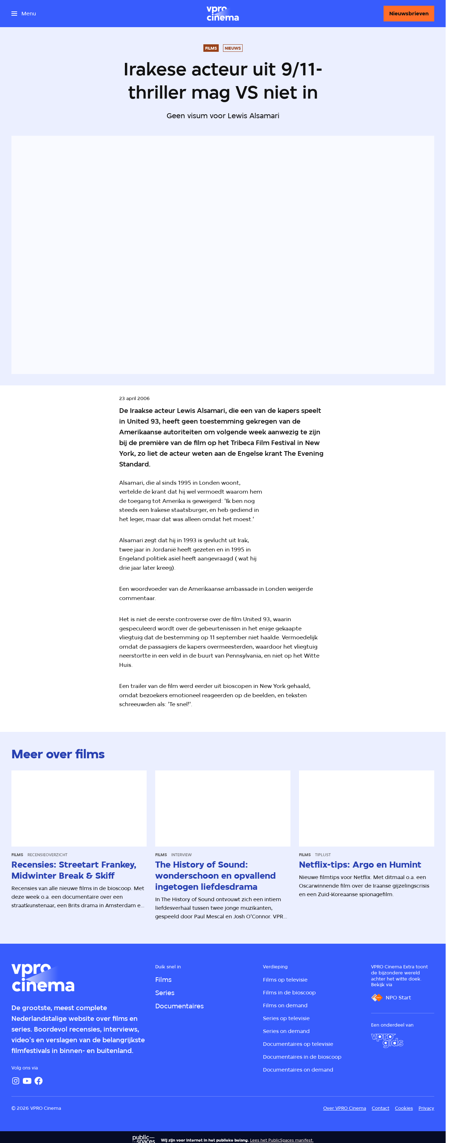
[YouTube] (27, 1081)
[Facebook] (38, 1081)
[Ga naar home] (223, 13)
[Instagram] (15, 1081)
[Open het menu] (23, 13)
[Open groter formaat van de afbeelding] (335, 522)
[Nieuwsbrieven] (409, 13)
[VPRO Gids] (387, 1041)
